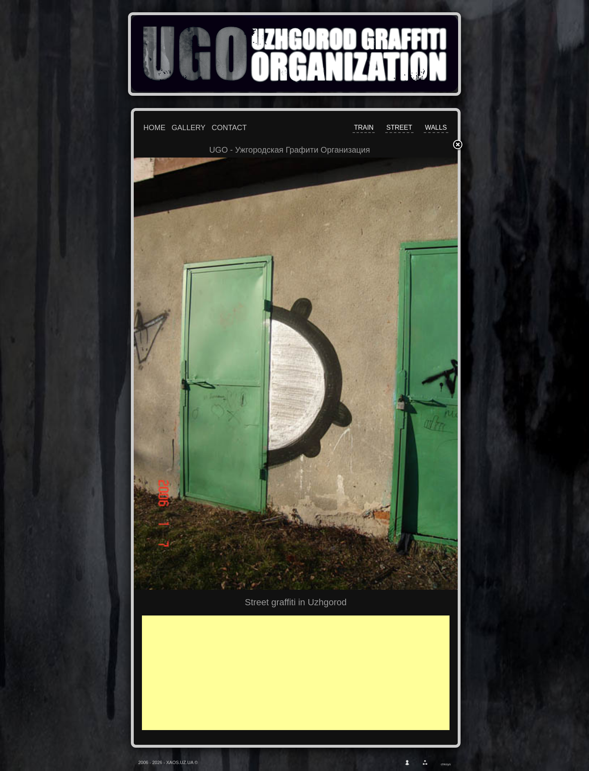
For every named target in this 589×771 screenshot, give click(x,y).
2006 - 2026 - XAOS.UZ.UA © (168, 762)
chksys (446, 764)
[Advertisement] (301, 672)
